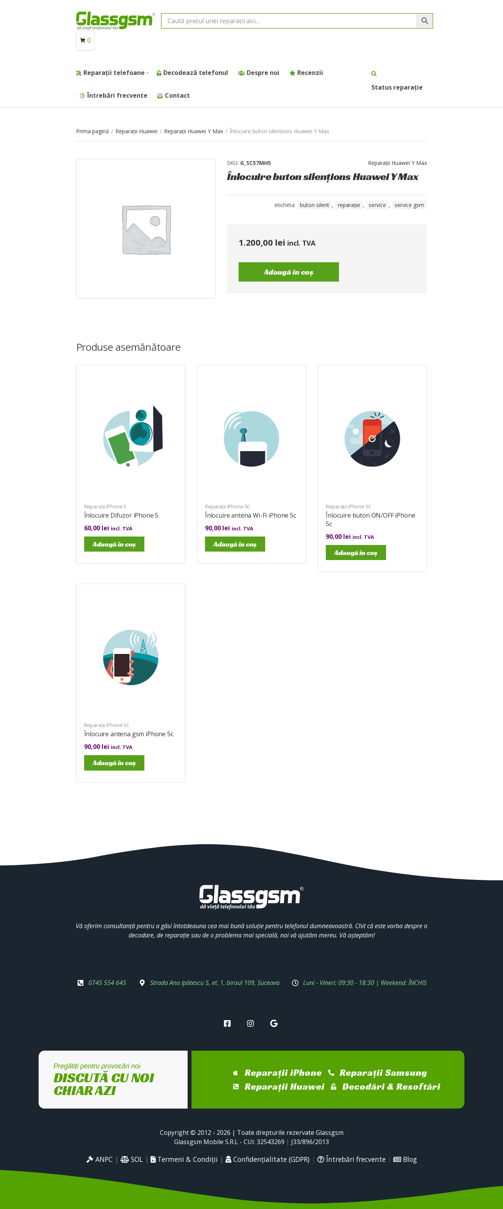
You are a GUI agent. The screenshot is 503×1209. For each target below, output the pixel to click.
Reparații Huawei (136, 131)
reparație (349, 205)
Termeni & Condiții (184, 1159)
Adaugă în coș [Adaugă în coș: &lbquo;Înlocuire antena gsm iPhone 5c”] (114, 762)
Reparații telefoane (114, 72)
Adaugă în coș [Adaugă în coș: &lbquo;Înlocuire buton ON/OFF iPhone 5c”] (356, 552)
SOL (131, 1159)
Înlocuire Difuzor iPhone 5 (121, 515)
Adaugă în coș (288, 272)
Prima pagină (92, 131)
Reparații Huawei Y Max (193, 131)
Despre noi (263, 72)
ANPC (99, 1159)
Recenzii (310, 72)
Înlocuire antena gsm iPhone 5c (128, 734)
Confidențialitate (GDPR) (267, 1159)
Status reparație (397, 87)
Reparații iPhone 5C (228, 506)
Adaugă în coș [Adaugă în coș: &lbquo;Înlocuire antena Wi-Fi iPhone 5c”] (235, 544)
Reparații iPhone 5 (105, 506)
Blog (405, 1159)
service (377, 205)
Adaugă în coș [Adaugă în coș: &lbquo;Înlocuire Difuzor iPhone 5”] (114, 544)
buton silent (314, 205)
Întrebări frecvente (117, 95)
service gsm (409, 205)
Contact (177, 95)
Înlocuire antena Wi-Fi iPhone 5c (250, 515)
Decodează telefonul (195, 72)
